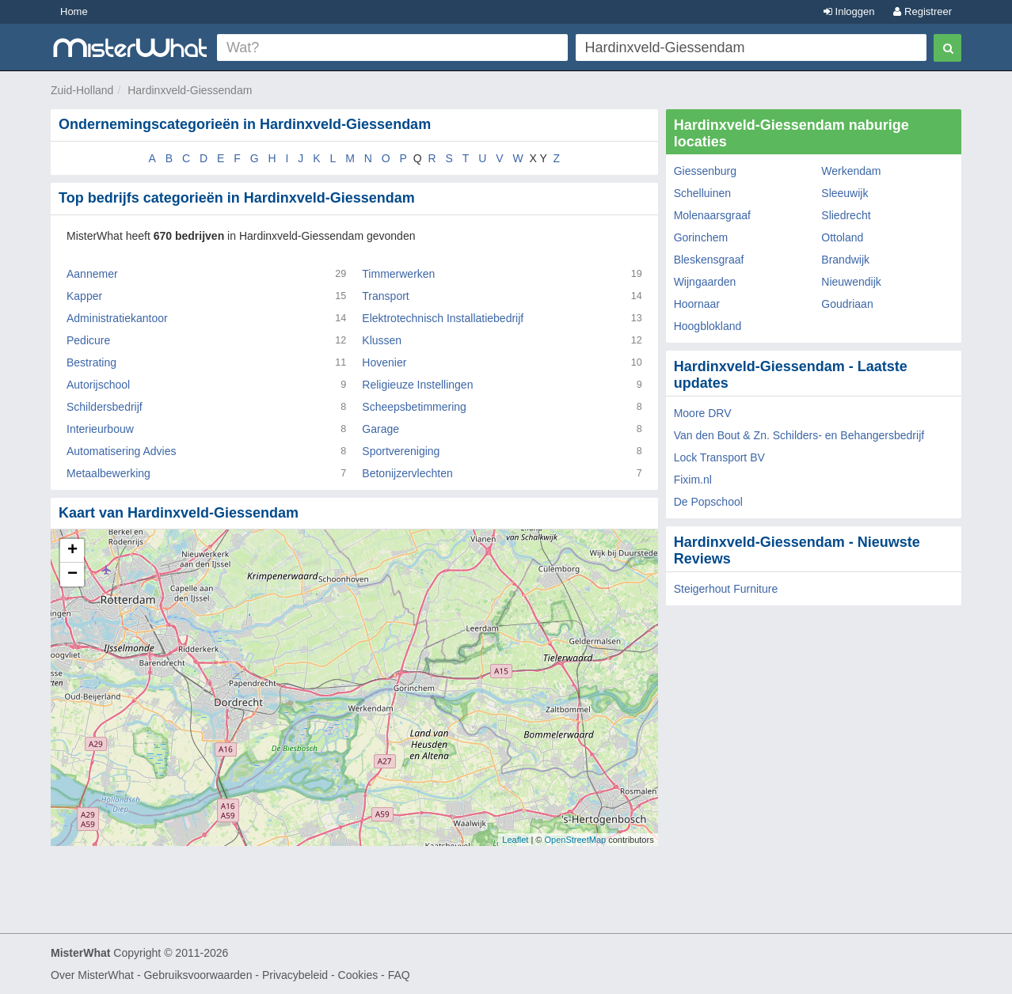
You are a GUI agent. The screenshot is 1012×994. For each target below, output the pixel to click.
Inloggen (849, 11)
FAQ (399, 975)
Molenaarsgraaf (712, 215)
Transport (385, 296)
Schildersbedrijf (105, 406)
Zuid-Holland (82, 90)
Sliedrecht (845, 215)
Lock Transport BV (719, 457)
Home (74, 11)
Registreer (922, 11)
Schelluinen (702, 193)
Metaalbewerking (108, 473)
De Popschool (708, 501)
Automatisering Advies (122, 451)
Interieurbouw (100, 429)
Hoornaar (697, 304)
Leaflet (515, 839)
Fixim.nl (693, 479)
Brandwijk (845, 259)
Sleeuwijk (844, 193)
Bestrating (91, 362)
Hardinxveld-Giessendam (189, 90)
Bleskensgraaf (709, 259)
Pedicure (88, 340)
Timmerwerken (398, 273)
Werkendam (851, 171)
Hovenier (384, 362)
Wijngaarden (705, 281)
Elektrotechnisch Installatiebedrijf (442, 318)
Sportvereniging (400, 451)
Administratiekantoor (117, 318)
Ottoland (842, 237)
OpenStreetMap (575, 839)
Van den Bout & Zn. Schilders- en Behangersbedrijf (799, 435)
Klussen (381, 340)
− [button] (72, 574)
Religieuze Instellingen (417, 384)
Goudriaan (847, 304)
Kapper (84, 296)
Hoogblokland (708, 326)
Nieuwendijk (851, 281)
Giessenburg (705, 171)
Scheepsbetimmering (414, 406)
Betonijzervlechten (407, 473)
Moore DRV (703, 413)
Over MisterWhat (92, 975)
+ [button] (72, 551)
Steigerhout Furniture (726, 588)
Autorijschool (98, 384)
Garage (380, 429)
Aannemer (92, 273)
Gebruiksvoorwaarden (197, 975)
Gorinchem (701, 237)
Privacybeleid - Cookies (320, 975)
